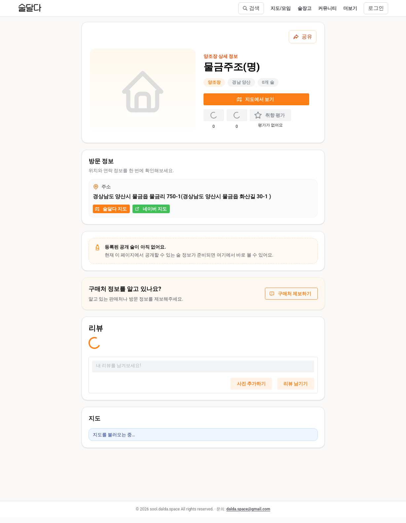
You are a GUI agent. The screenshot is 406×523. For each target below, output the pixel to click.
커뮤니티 (327, 8)
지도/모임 (281, 8)
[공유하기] (302, 36)
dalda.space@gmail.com (248, 509)
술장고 (305, 8)
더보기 (350, 8)
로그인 (376, 8)
